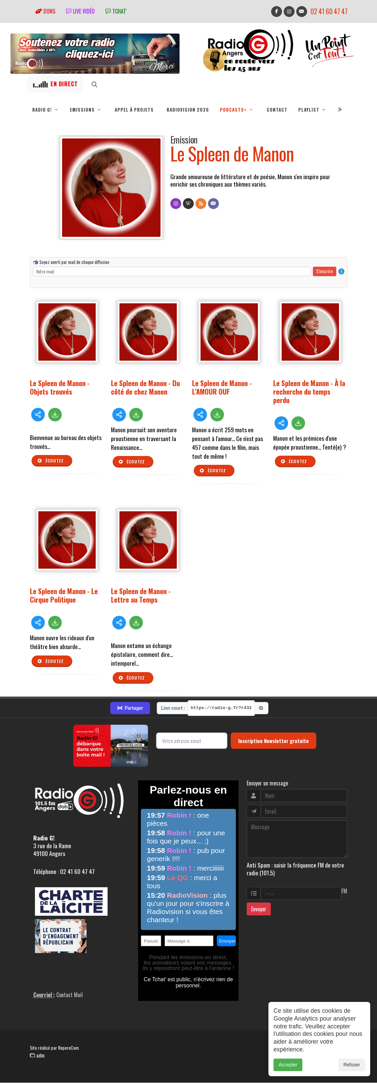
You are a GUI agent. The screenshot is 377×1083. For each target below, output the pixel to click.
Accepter (288, 1065)
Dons (45, 11)
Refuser (351, 1065)
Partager (130, 708)
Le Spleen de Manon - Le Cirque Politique (64, 595)
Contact (277, 109)
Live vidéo (80, 11)
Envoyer (258, 909)
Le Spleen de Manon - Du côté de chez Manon (145, 387)
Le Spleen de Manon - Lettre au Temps (141, 595)
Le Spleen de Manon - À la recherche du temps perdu (309, 391)
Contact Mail (69, 995)
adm (37, 1055)
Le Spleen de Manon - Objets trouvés (60, 387)
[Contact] (213, 203)
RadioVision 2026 (188, 109)
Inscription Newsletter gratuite (273, 741)
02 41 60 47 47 (328, 11)
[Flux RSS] (200, 203)
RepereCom (68, 1047)
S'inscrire (324, 271)
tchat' (116, 11)
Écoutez (50, 461)
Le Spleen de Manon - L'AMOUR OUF (222, 387)
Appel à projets (134, 109)
